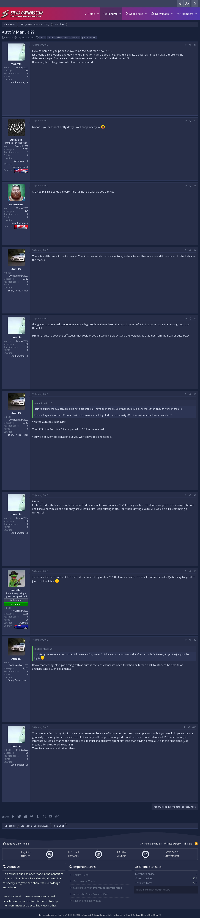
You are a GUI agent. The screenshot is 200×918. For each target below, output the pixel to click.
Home (91, 13)
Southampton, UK (19, 82)
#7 (195, 495)
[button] (98, 13)
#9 (195, 639)
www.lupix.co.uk (20, 167)
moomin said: (41, 403)
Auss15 (16, 269)
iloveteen (172, 852)
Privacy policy (174, 843)
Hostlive (126, 915)
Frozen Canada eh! (19, 223)
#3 (195, 185)
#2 (195, 120)
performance (88, 37)
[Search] (194, 3)
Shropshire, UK (20, 161)
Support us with (97, 887)
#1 (195, 44)
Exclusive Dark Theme (15, 843)
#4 (195, 250)
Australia (24, 622)
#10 (194, 727)
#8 (195, 571)
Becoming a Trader (85, 881)
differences (63, 37)
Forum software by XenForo (65, 915)
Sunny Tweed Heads (18, 290)
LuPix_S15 (16, 139)
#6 (195, 394)
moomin (8, 37)
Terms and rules (153, 843)
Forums (112, 13)
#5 (195, 318)
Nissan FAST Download (87, 900)
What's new (136, 13)
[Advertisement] (114, 89)
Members (187, 13)
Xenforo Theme (147, 915)
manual (75, 37)
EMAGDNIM (16, 204)
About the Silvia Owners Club (90, 894)
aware (51, 37)
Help (189, 843)
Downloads (162, 13)
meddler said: (41, 648)
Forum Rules (81, 874)
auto (42, 37)
